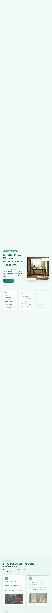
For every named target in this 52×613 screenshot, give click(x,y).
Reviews (13, 1)
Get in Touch (9, 284)
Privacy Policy (25, 1)
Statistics (19, 1)
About (4, 1)
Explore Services (8, 280)
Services (8, 1)
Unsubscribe (44, 1)
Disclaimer (32, 1)
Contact (38, 1)
